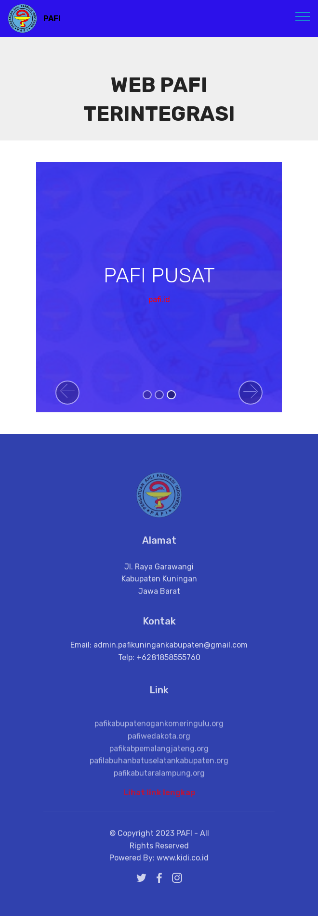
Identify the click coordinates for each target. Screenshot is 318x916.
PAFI (52, 18)
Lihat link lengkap (159, 795)
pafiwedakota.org (159, 752)
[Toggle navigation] (302, 16)
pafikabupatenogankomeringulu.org (159, 740)
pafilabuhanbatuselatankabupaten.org (159, 777)
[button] (67, 393)
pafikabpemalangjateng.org (159, 765)
